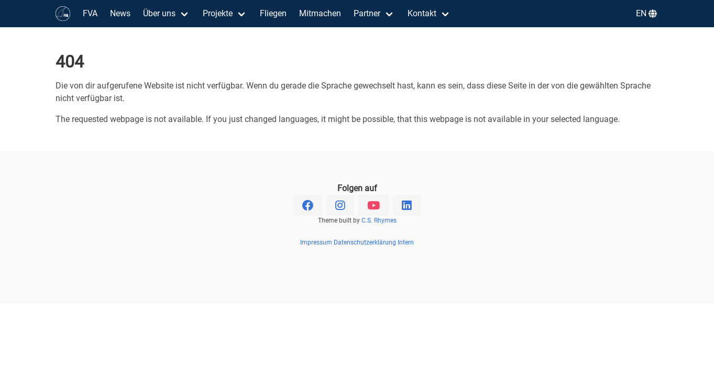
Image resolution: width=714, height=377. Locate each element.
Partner (367, 13)
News (120, 13)
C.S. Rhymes (379, 220)
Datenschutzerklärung (365, 242)
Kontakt (422, 13)
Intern (406, 242)
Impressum (316, 242)
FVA (90, 13)
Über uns (159, 13)
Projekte (218, 13)
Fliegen (273, 13)
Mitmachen (320, 13)
